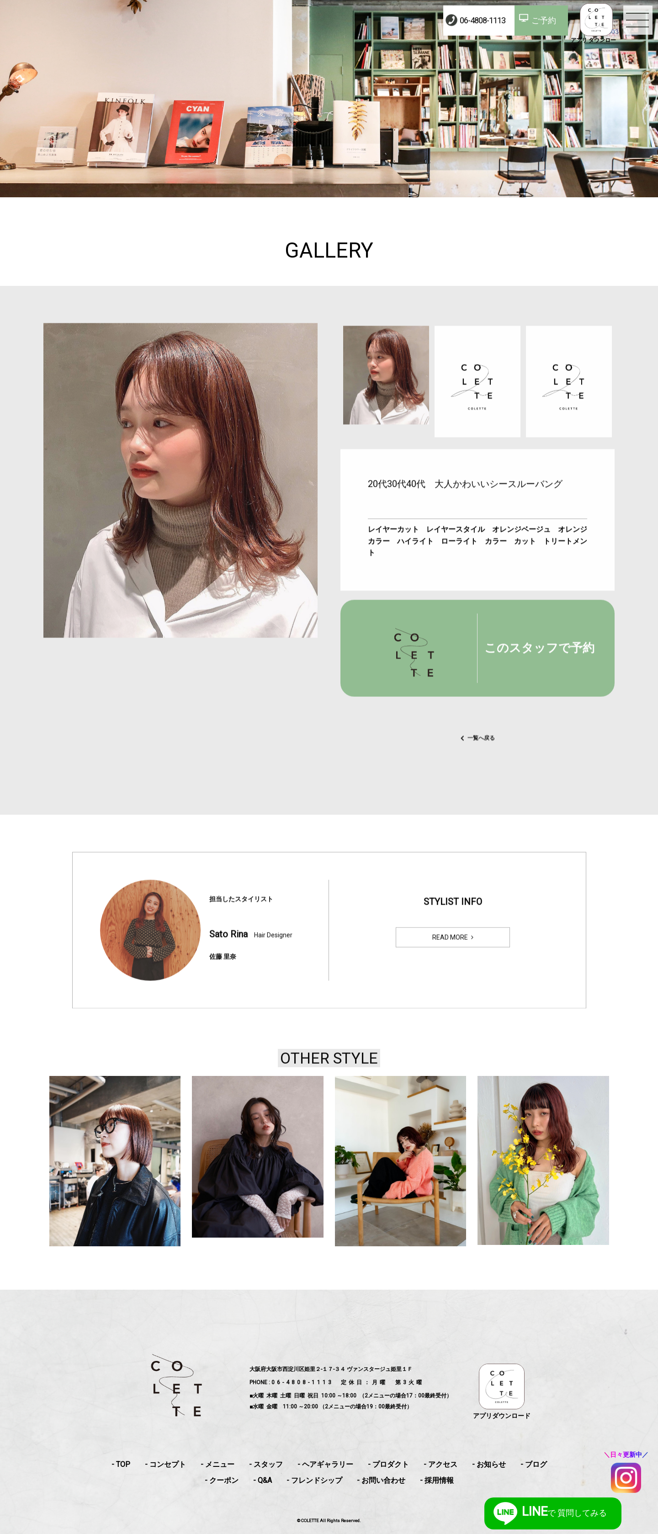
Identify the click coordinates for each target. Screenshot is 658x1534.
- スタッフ (266, 1464)
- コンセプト (165, 1464)
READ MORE (450, 950)
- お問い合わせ (381, 1480)
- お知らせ (489, 1464)
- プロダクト (388, 1464)
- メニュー (217, 1464)
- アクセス (440, 1464)
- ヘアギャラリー (325, 1464)
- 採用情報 (437, 1480)
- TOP (120, 1464)
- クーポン (222, 1480)
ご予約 (543, 20)
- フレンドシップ (314, 1480)
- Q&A (262, 1480)
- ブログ (533, 1464)
